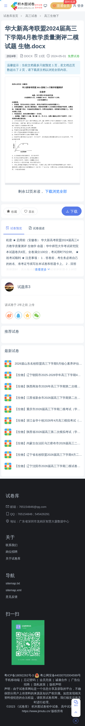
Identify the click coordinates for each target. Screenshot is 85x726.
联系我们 (11, 545)
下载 (72, 211)
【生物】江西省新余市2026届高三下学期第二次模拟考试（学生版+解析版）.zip (49, 397)
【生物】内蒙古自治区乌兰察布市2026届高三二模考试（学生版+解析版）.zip (49, 443)
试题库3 (23, 287)
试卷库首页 (10, 16)
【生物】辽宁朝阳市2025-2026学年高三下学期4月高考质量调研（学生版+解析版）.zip (49, 375)
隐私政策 (40, 684)
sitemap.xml (13, 590)
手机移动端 (12, 680)
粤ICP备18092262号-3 (19, 675)
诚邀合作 (61, 680)
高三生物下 (51, 16)
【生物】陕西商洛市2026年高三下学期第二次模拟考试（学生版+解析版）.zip (49, 386)
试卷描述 (36, 228)
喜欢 (29, 211)
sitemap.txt (13, 583)
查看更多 (42, 269)
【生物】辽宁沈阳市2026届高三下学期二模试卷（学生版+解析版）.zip (49, 466)
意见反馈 (11, 596)
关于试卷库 (13, 558)
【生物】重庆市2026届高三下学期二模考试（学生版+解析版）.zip (49, 409)
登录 (78, 5)
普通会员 (62, 5)
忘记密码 (30, 680)
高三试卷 (31, 16)
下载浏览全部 (56, 191)
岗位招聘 (11, 551)
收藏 (12, 211)
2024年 (11, 56)
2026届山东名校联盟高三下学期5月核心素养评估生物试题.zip (49, 363)
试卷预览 (14, 228)
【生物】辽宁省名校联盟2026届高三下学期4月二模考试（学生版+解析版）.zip (49, 454)
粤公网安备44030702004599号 (58, 675)
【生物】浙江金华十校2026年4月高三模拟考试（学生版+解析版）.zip (49, 420)
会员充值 (45, 680)
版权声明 (55, 684)
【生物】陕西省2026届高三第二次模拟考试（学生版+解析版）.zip (49, 432)
